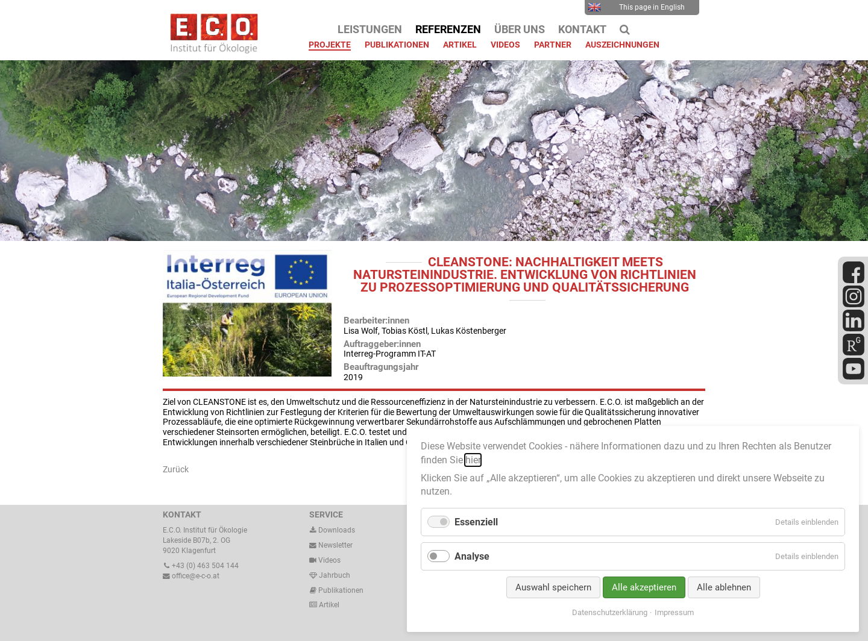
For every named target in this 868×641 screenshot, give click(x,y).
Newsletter (331, 545)
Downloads (332, 530)
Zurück (176, 469)
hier (472, 460)
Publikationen (339, 590)
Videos (329, 560)
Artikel (328, 605)
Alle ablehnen (724, 587)
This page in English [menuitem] (636, 7)
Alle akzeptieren (644, 587)
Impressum (674, 612)
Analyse (471, 556)
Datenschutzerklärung (609, 612)
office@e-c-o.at (191, 576)
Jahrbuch (329, 575)
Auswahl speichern (553, 587)
